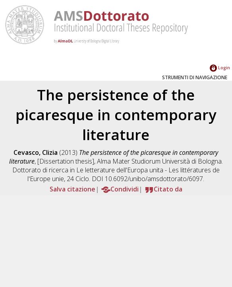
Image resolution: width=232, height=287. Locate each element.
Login (220, 67)
